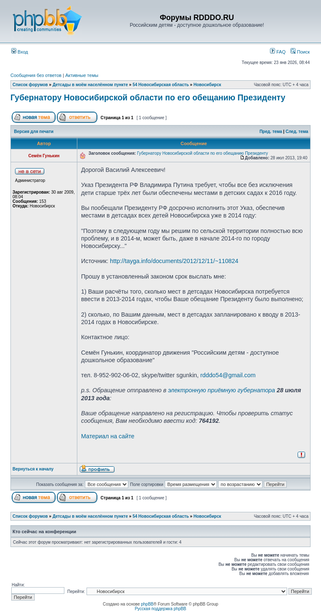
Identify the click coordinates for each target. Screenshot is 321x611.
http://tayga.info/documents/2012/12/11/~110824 (174, 261)
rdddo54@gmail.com (227, 375)
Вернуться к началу (33, 469)
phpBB (147, 604)
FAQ (277, 51)
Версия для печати (34, 131)
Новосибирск (207, 84)
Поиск (300, 51)
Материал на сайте (108, 436)
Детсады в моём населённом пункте (90, 84)
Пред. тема (271, 131)
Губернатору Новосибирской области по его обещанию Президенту (147, 97)
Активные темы (81, 75)
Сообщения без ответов (35, 75)
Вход (19, 51)
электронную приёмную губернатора (221, 390)
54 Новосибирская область (160, 84)
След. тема (296, 131)
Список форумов (30, 84)
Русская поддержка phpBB (160, 608)
